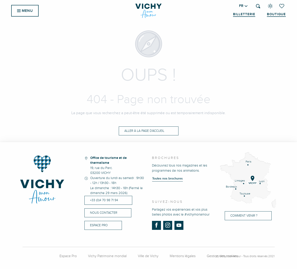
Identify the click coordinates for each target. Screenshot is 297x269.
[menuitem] (148, 11)
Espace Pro (68, 256)
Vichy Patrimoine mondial (107, 256)
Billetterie (244, 14)
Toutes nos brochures (167, 178)
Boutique (276, 14)
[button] (258, 6)
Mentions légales (183, 256)
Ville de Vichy (148, 256)
